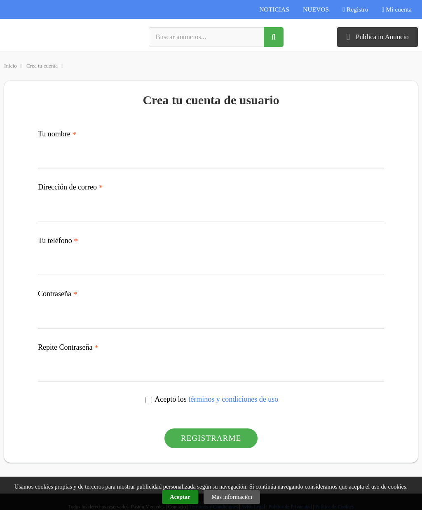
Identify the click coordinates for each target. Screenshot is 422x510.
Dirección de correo (70, 187)
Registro (355, 9)
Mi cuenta (397, 9)
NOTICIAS (274, 9)
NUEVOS (316, 9)
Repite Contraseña (68, 347)
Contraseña (57, 294)
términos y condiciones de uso (233, 399)
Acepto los (211, 400)
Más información (231, 497)
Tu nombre (57, 134)
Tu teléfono (58, 241)
